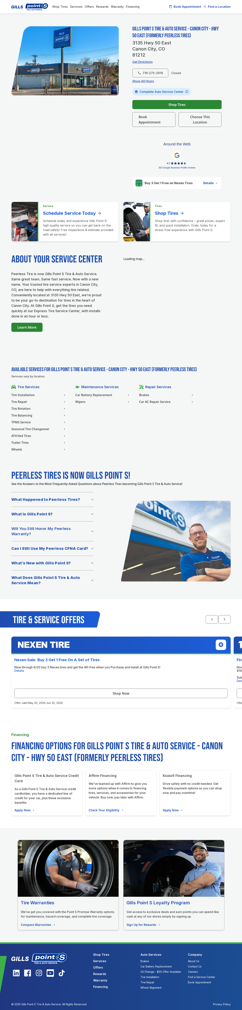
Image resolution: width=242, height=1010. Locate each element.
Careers (193, 971)
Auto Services (150, 954)
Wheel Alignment (150, 987)
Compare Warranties (38, 924)
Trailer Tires (38, 442)
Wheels (38, 449)
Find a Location (217, 6)
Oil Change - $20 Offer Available (160, 971)
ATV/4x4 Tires (38, 436)
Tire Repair (38, 402)
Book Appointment (185, 6)
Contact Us (195, 966)
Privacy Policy (222, 1004)
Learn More (26, 327)
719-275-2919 (150, 73)
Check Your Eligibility (106, 810)
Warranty (117, 7)
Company (195, 954)
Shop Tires (60, 7)
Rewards (102, 7)
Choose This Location (200, 119)
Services (76, 7)
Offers (89, 7)
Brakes (166, 395)
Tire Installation (38, 395)
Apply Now (25, 810)
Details (210, 183)
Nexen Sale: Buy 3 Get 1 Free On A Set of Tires (57, 660)
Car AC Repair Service (166, 402)
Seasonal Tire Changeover (38, 429)
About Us (193, 961)
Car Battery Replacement (102, 395)
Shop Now (121, 693)
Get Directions (142, 62)
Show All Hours (143, 81)
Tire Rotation (38, 408)
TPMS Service (38, 422)
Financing (133, 7)
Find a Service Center (201, 977)
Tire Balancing (38, 415)
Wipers (102, 402)
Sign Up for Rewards (143, 924)
